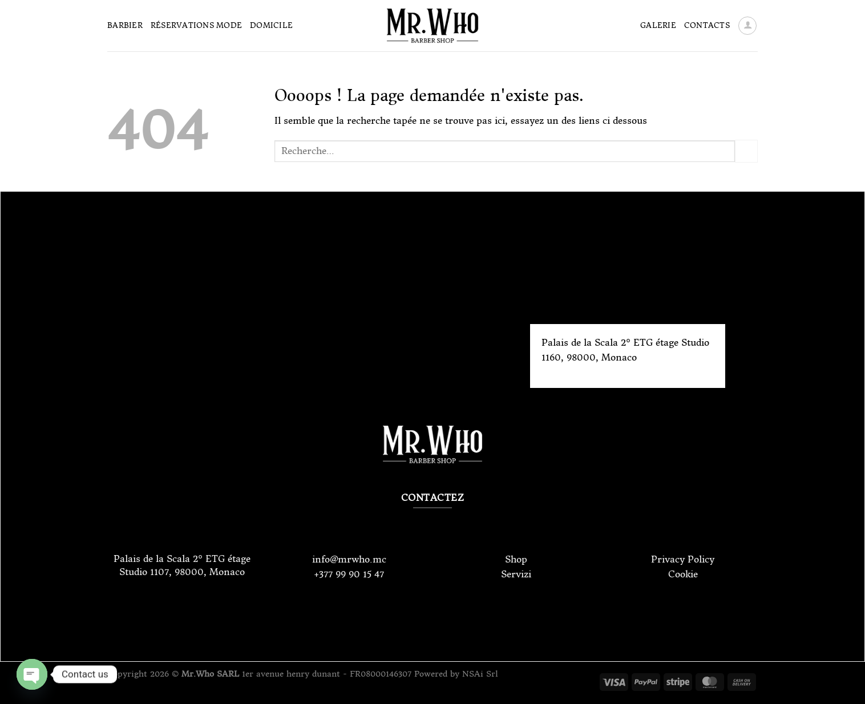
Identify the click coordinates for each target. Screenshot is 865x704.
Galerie (658, 25)
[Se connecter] (747, 26)
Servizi (516, 574)
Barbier (125, 25)
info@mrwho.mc (349, 559)
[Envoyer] (746, 151)
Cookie (683, 574)
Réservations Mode (196, 25)
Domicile (271, 25)
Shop (516, 559)
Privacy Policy (682, 559)
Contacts (707, 25)
